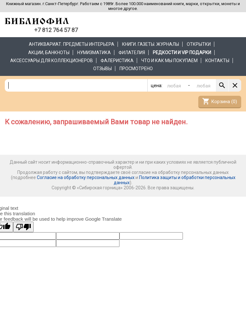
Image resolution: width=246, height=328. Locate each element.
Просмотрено (136, 68)
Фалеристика (117, 60)
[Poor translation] (23, 227)
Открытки (199, 44)
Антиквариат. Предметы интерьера (71, 44)
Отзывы (102, 68)
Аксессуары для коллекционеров (51, 60)
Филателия (132, 52)
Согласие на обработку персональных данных (86, 177)
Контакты (217, 60)
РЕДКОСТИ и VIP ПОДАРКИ (182, 52)
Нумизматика (94, 52)
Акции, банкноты (49, 52)
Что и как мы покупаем (169, 60)
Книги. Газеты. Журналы (150, 44)
